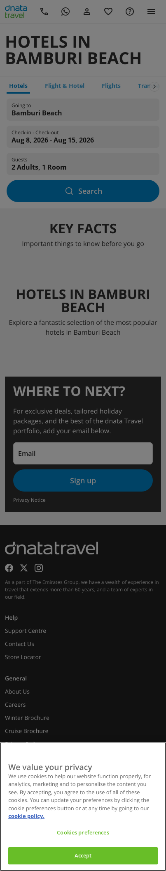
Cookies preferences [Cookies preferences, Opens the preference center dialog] (83, 832)
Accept (83, 855)
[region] (83, 806)
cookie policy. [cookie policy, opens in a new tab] (26, 816)
